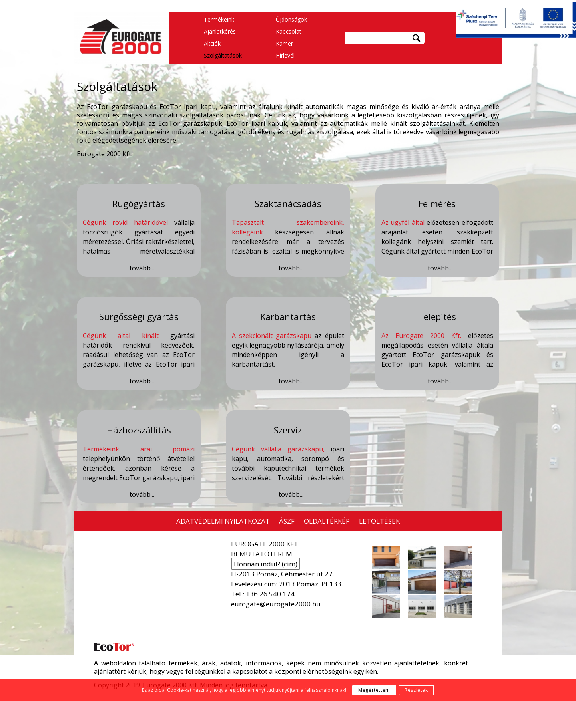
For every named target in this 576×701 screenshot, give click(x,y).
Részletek (416, 690)
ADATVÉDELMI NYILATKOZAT (223, 521)
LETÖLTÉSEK (379, 521)
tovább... (142, 268)
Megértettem (374, 690)
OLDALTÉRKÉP (327, 521)
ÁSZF (287, 521)
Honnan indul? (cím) (265, 563)
